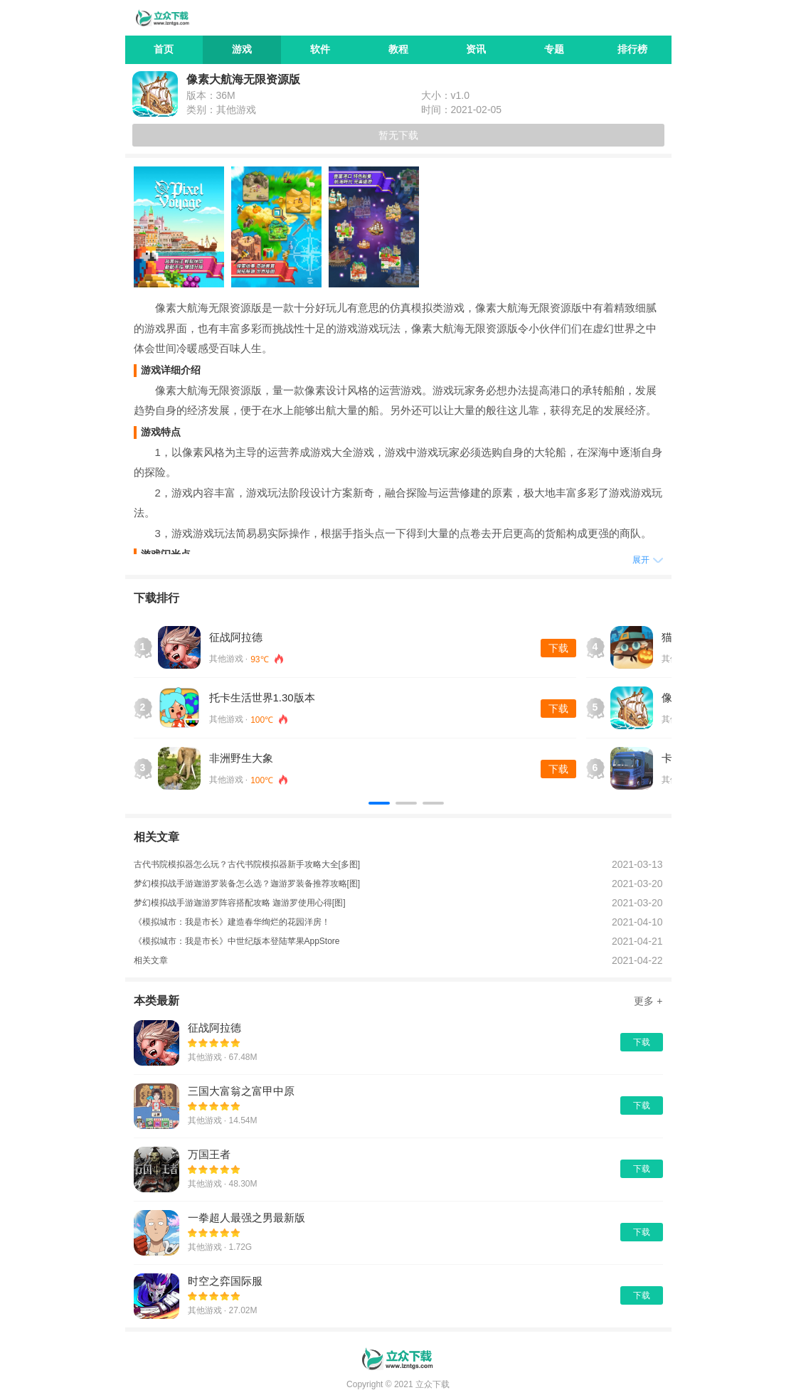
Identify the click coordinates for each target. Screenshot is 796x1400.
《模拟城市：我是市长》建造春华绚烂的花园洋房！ (232, 922)
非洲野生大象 (241, 758)
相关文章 (151, 960)
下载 (558, 648)
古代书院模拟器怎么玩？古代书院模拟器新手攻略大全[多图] (247, 864)
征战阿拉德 (235, 637)
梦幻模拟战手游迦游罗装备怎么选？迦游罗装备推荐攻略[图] (247, 884)
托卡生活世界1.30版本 (262, 697)
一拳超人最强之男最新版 (246, 1217)
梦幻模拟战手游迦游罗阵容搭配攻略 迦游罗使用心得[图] (240, 903)
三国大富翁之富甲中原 (241, 1091)
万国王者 (209, 1154)
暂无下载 (398, 135)
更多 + (648, 1001)
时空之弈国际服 (225, 1281)
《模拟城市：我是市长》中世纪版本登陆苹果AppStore (237, 941)
